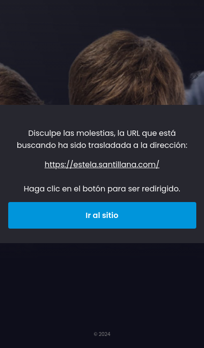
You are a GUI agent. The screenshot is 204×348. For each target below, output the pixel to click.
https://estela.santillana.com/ (101, 164)
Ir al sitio (102, 215)
